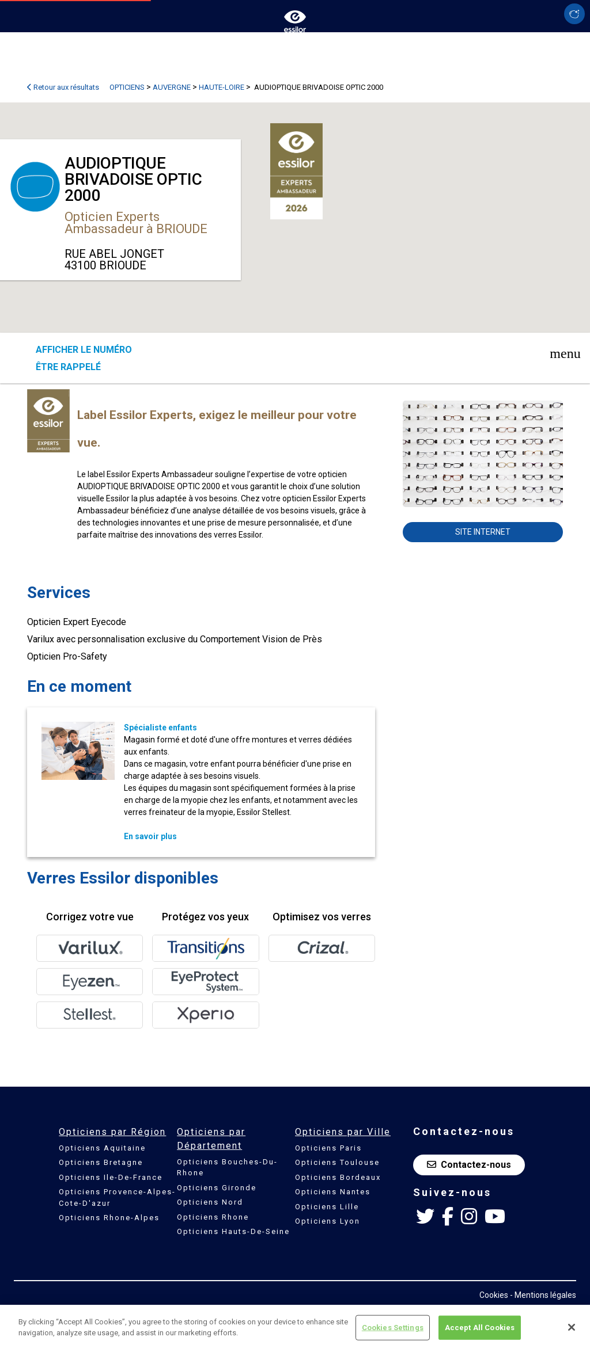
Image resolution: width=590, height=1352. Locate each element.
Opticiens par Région (112, 1131)
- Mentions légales (543, 1295)
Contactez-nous (469, 1164)
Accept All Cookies (480, 1327)
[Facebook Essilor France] (447, 1216)
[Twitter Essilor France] (425, 1216)
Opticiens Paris (328, 1148)
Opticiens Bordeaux (338, 1177)
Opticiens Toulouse (337, 1162)
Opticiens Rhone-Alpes (109, 1217)
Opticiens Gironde (216, 1187)
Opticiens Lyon (327, 1221)
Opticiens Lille (327, 1206)
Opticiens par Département (211, 1138)
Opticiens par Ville (343, 1131)
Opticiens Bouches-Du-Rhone (227, 1167)
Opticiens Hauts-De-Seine (233, 1231)
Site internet (482, 531)
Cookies (493, 1295)
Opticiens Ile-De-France (110, 1177)
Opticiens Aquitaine (102, 1148)
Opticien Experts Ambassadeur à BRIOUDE (136, 223)
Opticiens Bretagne (101, 1162)
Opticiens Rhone (213, 1217)
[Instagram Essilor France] (469, 1216)
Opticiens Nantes (332, 1191)
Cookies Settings (392, 1327)
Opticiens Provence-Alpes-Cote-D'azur (117, 1197)
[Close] (571, 1327)
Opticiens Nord (210, 1202)
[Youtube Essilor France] (495, 1216)
